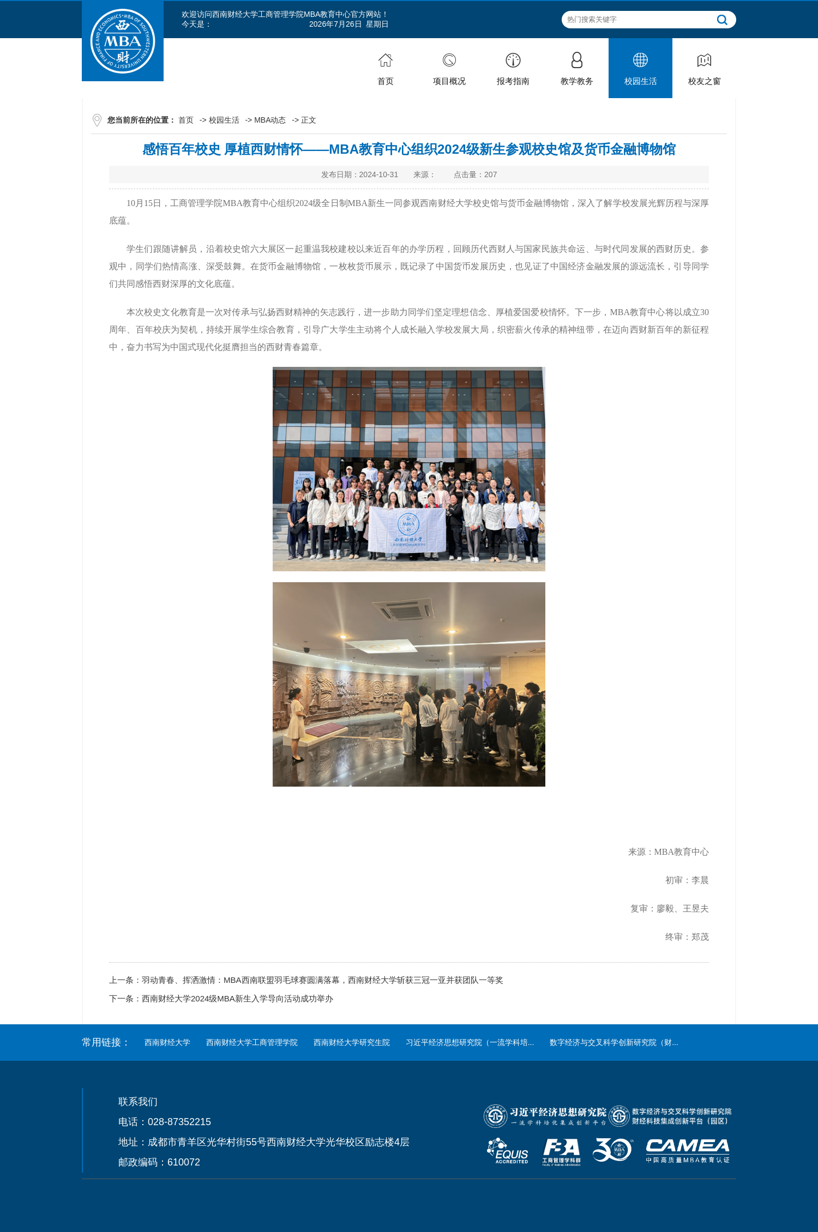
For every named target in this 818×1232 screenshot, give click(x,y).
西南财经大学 (167, 1042)
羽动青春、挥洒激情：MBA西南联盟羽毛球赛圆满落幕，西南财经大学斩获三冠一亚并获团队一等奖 (322, 980)
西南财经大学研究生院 (352, 1042)
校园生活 (224, 120)
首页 (186, 120)
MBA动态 (270, 120)
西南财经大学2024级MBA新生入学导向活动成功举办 (237, 998)
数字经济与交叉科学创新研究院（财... (614, 1042)
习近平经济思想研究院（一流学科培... (470, 1042)
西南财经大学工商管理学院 (252, 1042)
